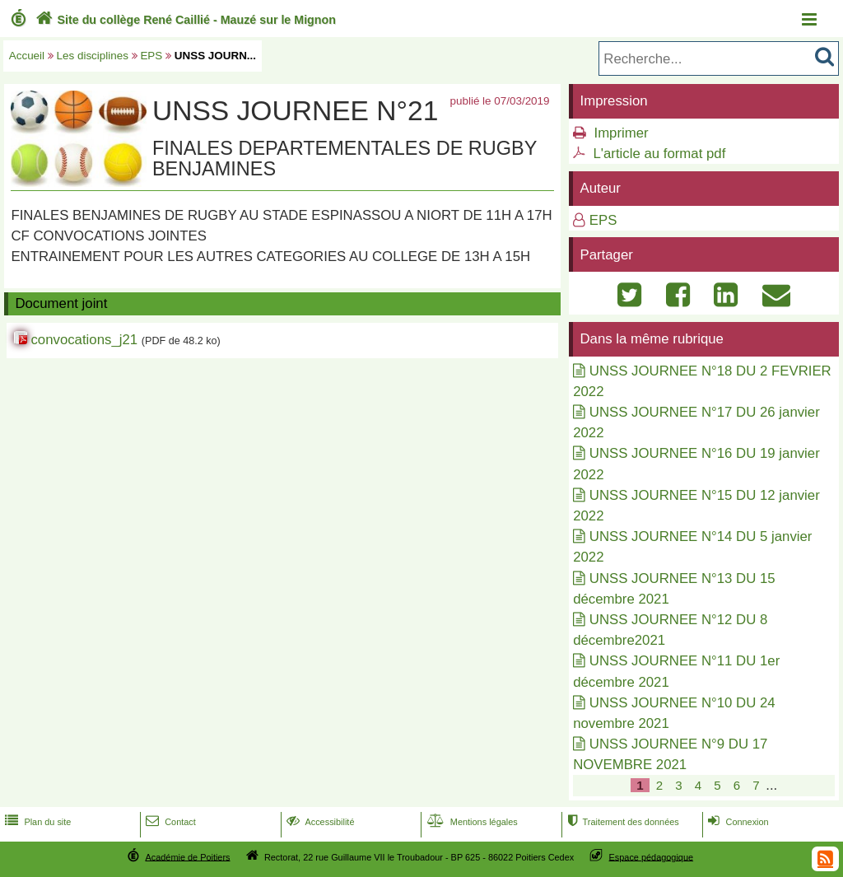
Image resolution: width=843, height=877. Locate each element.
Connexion (736, 822)
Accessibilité (319, 822)
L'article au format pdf (659, 153)
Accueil (26, 55)
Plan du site (36, 822)
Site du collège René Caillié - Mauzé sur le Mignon (184, 19)
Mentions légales (471, 822)
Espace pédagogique (651, 856)
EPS (151, 55)
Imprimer (621, 133)
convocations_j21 (83, 340)
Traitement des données (621, 822)
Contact (169, 822)
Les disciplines (92, 55)
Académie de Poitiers (187, 856)
